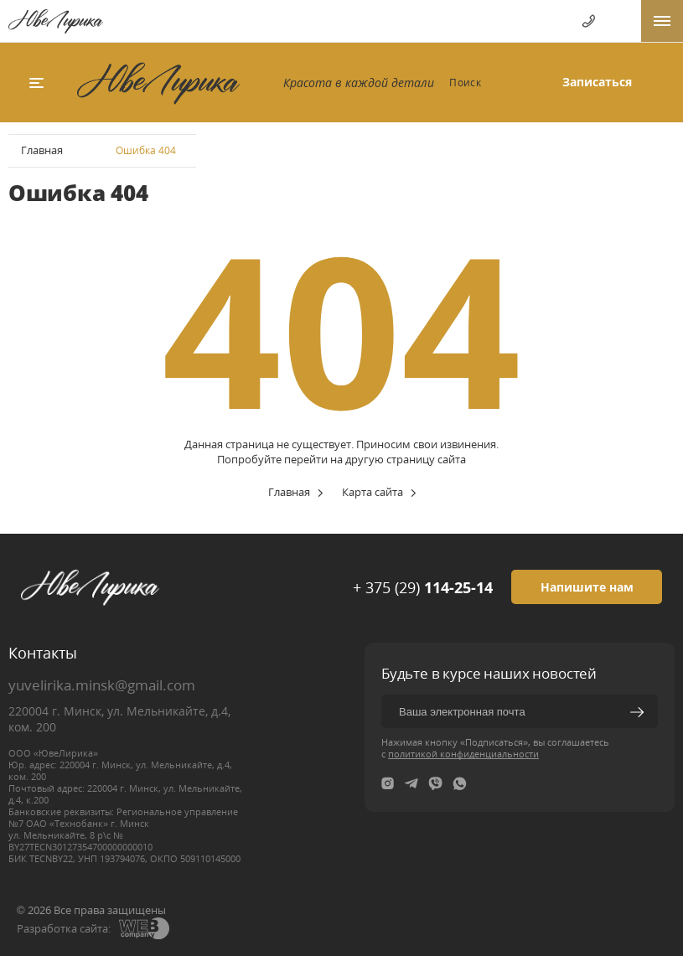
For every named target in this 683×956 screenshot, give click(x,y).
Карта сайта (372, 491)
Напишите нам (587, 587)
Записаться (597, 82)
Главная (42, 150)
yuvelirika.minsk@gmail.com (101, 685)
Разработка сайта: (64, 928)
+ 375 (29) (423, 587)
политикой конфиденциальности (463, 753)
